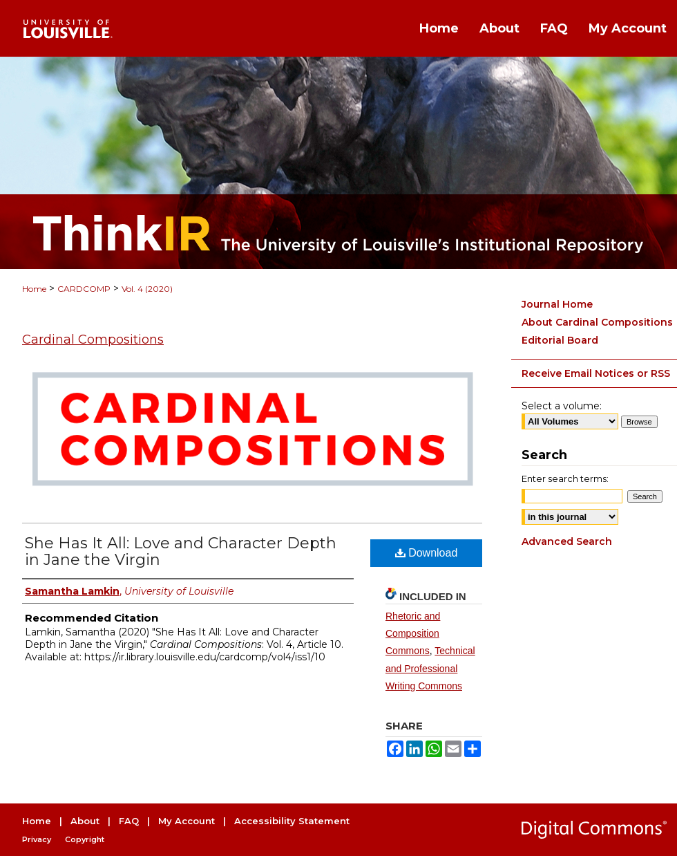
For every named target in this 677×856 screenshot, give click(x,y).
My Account (186, 820)
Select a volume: (562, 406)
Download (426, 553)
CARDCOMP (84, 288)
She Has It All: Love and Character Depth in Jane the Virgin (180, 551)
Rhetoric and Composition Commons (412, 633)
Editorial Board (560, 340)
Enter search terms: (565, 478)
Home (34, 288)
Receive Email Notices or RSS (596, 373)
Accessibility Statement (292, 820)
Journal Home (557, 304)
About (84, 820)
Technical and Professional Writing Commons (430, 668)
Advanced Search (567, 541)
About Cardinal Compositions (597, 322)
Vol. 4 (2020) (147, 288)
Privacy (36, 839)
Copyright (84, 839)
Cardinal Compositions (93, 339)
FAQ (129, 820)
